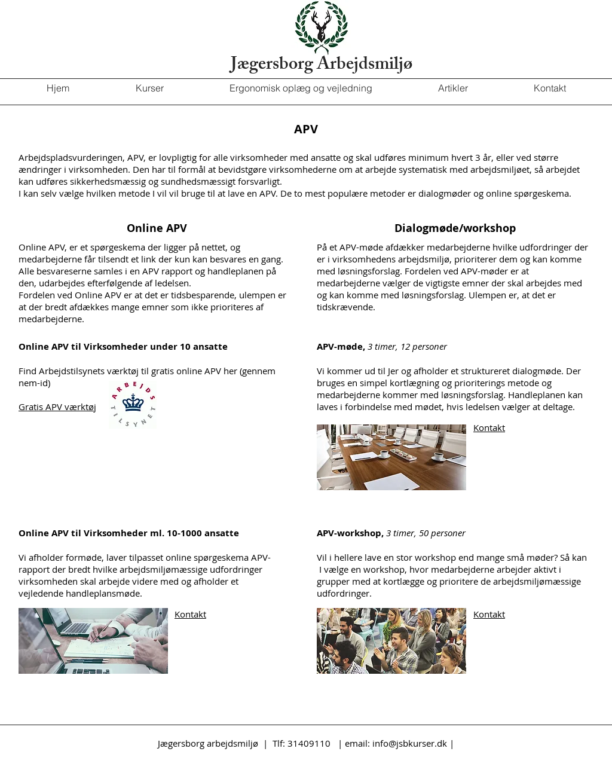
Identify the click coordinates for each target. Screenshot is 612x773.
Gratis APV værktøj (57, 407)
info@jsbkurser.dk (409, 743)
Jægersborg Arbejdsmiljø (321, 65)
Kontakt (489, 427)
